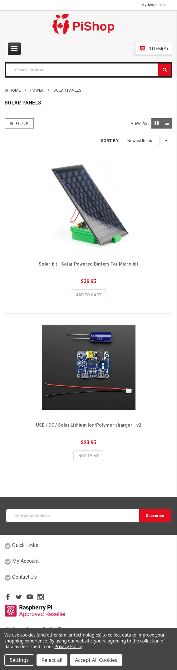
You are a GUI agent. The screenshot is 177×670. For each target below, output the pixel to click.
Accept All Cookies (96, 660)
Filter (19, 123)
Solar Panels (67, 90)
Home (15, 90)
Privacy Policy (68, 646)
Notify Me (88, 456)
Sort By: (110, 140)
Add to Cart (88, 295)
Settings (19, 660)
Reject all (52, 660)
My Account (153, 5)
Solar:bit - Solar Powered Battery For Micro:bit (88, 263)
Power (37, 90)
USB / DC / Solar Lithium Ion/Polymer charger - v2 (88, 425)
